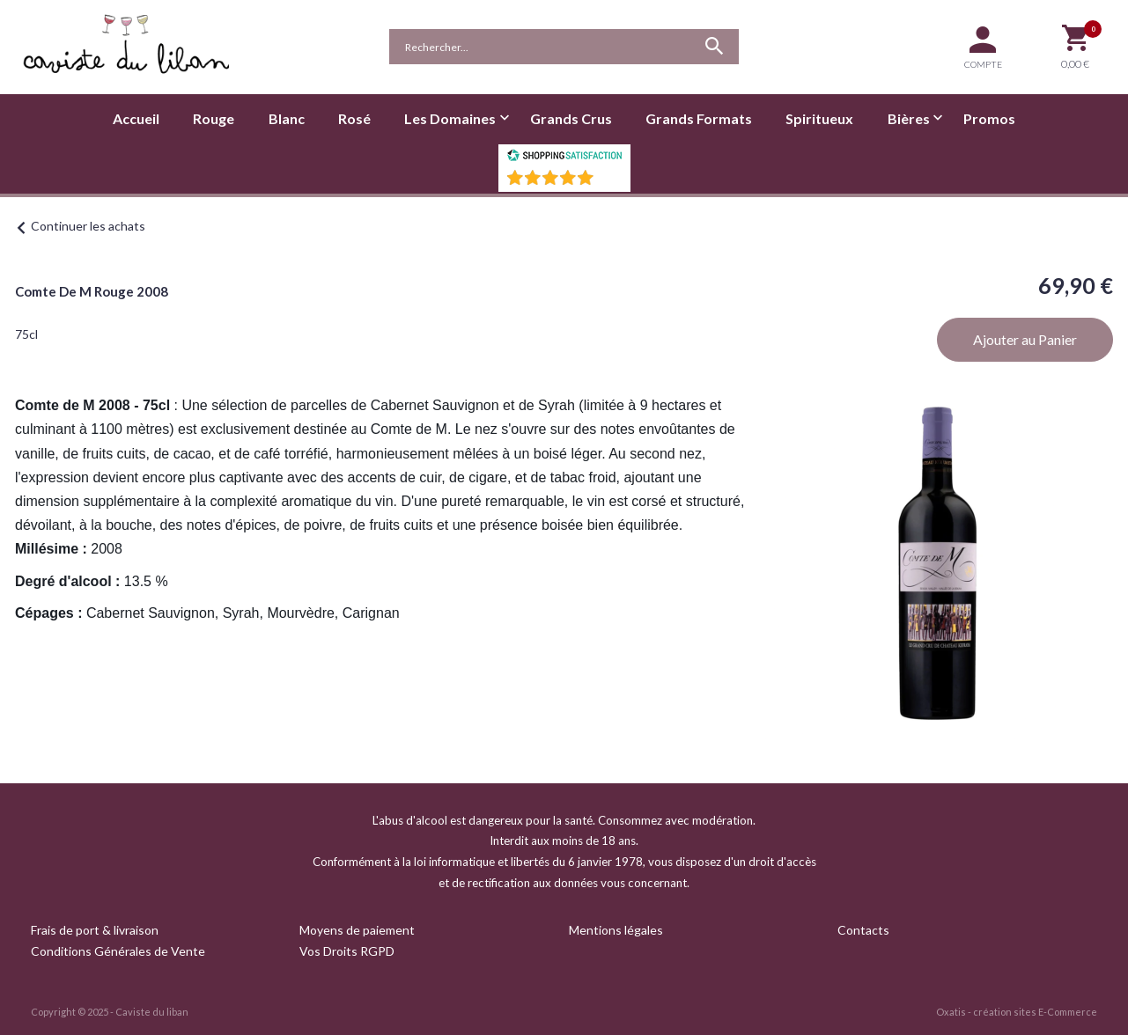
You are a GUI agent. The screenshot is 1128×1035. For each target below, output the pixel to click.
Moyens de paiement (357, 929)
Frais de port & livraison (95, 929)
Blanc (287, 118)
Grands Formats (698, 118)
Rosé (354, 118)
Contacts (863, 929)
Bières (909, 118)
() (610, 182)
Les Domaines (450, 118)
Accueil (136, 118)
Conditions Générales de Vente (118, 950)
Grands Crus (571, 118)
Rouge (213, 118)
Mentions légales (616, 929)
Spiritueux (819, 118)
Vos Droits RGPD (346, 950)
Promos (989, 118)
